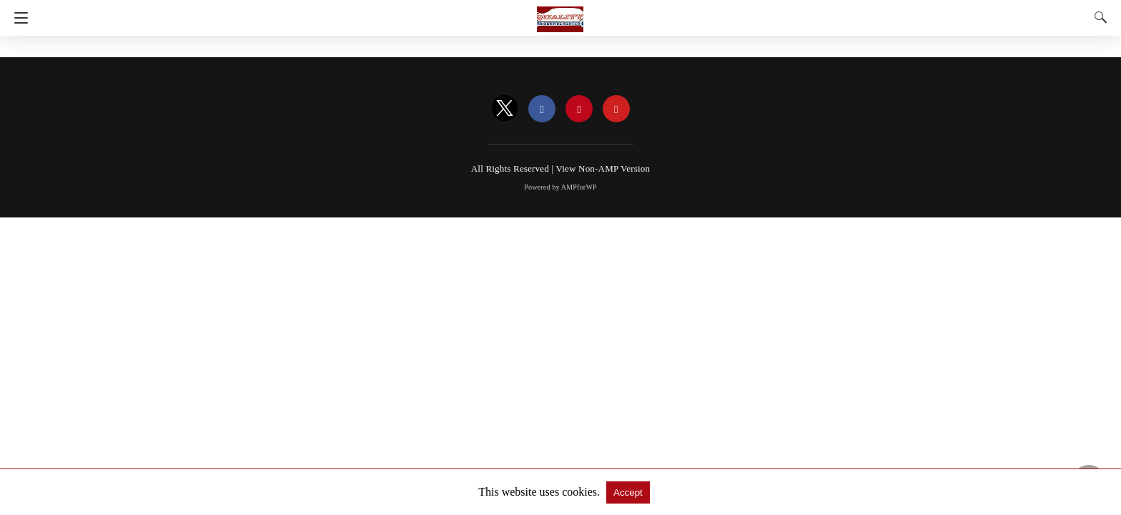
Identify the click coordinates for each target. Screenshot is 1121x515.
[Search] (1097, 17)
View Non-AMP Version (602, 168)
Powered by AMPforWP (560, 187)
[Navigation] (17, 18)
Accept (628, 492)
